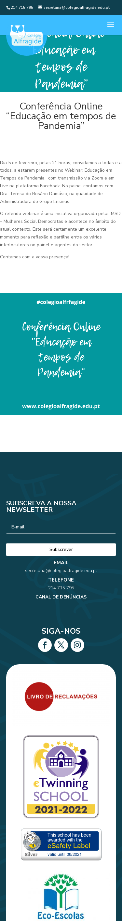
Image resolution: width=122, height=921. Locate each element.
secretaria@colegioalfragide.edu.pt (61, 563)
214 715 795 (61, 573)
